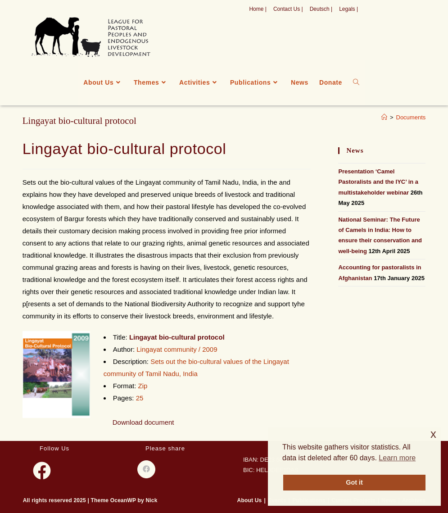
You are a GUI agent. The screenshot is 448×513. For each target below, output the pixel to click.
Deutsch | (321, 9)
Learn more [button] (397, 458)
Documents (411, 117)
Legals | (348, 9)
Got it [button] (354, 482)
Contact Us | (288, 9)
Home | (257, 9)
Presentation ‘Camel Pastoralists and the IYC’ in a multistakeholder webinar (378, 182)
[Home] (384, 117)
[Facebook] (42, 471)
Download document (143, 422)
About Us (249, 500)
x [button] (433, 434)
